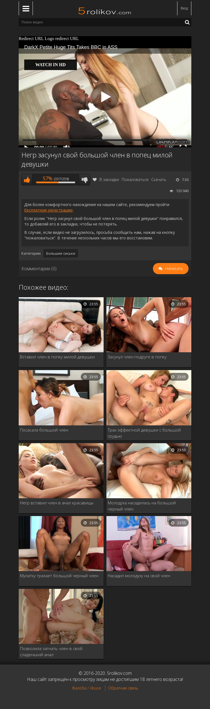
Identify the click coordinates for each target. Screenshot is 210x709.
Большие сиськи (60, 253)
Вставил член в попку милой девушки (57, 357)
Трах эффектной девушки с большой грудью (144, 433)
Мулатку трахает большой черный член (59, 575)
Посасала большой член (44, 430)
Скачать (158, 179)
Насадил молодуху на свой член (139, 575)
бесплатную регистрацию (48, 210)
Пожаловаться (135, 179)
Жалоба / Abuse (86, 688)
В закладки (106, 179)
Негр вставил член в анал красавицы (56, 502)
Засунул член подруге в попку (137, 357)
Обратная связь (123, 688)
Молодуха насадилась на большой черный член (142, 506)
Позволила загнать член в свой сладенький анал (51, 651)
